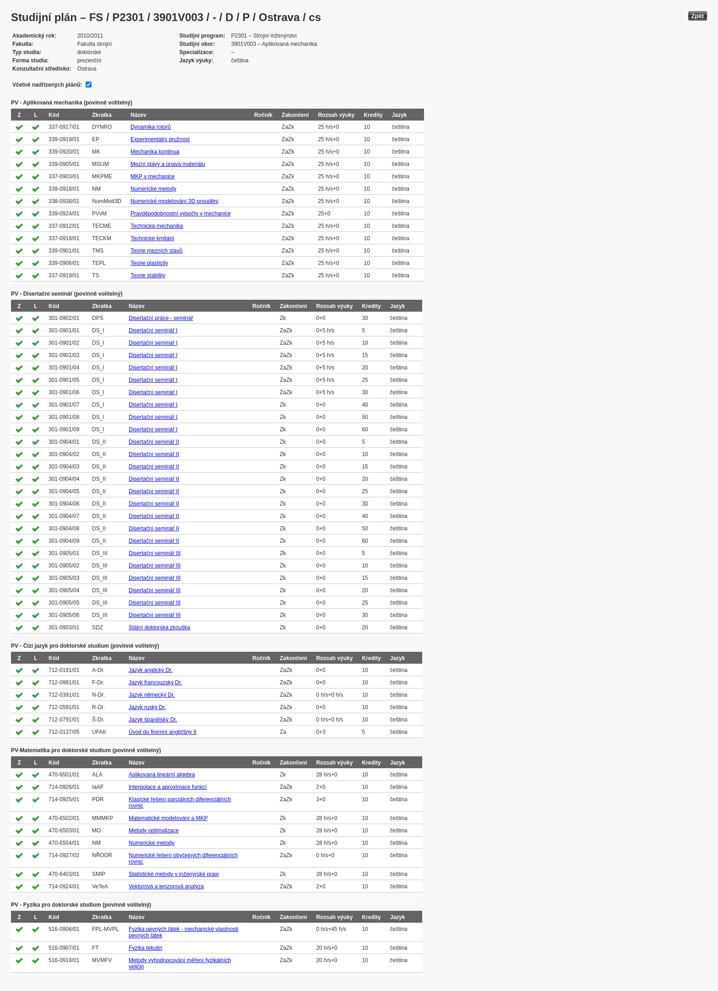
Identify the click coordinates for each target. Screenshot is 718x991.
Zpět (697, 15)
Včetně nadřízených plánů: (47, 85)
